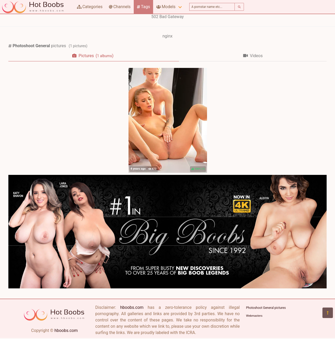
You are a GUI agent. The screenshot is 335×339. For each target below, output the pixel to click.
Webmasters (254, 316)
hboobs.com (66, 330)
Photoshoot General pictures (266, 308)
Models (165, 6)
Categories (90, 6)
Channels (120, 6)
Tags (143, 6)
